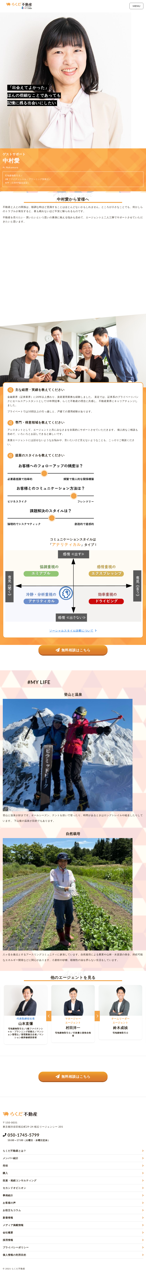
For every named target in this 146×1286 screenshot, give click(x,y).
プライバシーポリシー (16, 1247)
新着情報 (8, 1217)
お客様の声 (9, 1202)
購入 (5, 1173)
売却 (5, 1165)
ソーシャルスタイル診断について (73, 630)
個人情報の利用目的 (14, 1254)
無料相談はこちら (73, 650)
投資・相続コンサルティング (19, 1180)
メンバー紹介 (10, 1158)
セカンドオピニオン (14, 1187)
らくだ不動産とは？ (14, 1150)
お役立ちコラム (12, 1210)
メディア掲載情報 (13, 1225)
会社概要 (8, 1232)
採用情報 (8, 1239)
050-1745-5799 (23, 1134)
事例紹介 (8, 1195)
